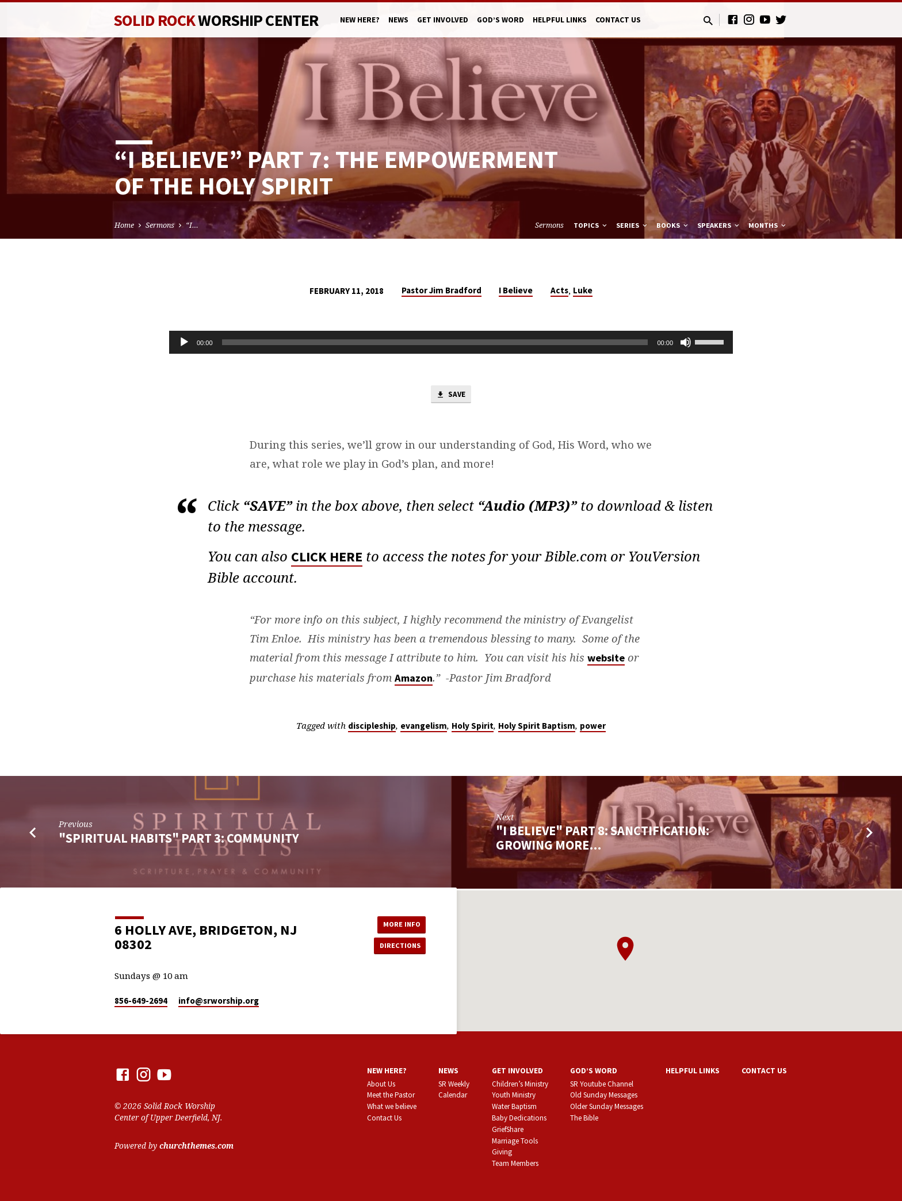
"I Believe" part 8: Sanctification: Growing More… (602, 840)
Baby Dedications (519, 1118)
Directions (396, 946)
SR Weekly (453, 1084)
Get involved (442, 20)
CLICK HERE (326, 562)
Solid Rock (215, 20)
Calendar (452, 1095)
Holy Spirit (473, 727)
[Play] (184, 342)
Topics (591, 225)
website (606, 660)
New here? (360, 20)
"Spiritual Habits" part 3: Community (179, 840)
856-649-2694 (140, 1001)
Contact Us (618, 20)
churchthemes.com (196, 1145)
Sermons (160, 225)
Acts (559, 290)
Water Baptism (514, 1107)
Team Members (515, 1164)
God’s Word (500, 20)
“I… (192, 225)
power (593, 727)
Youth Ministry (514, 1095)
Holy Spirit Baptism (536, 727)
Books (673, 225)
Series (632, 225)
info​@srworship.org (218, 1001)
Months (768, 225)
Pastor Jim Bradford (441, 290)
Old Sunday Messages (603, 1095)
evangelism (423, 727)
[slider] (435, 342)
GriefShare (507, 1129)
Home (124, 225)
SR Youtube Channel (601, 1084)
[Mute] (685, 342)
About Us (381, 1084)
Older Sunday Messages (606, 1107)
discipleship (372, 727)
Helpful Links (560, 20)
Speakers (719, 225)
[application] (451, 342)
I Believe (516, 290)
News (398, 20)
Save (451, 395)
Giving (502, 1152)
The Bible (584, 1118)
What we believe (391, 1107)
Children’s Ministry (520, 1084)
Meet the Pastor (391, 1095)
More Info (396, 923)
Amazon (414, 679)
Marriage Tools (515, 1141)
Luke (583, 290)
